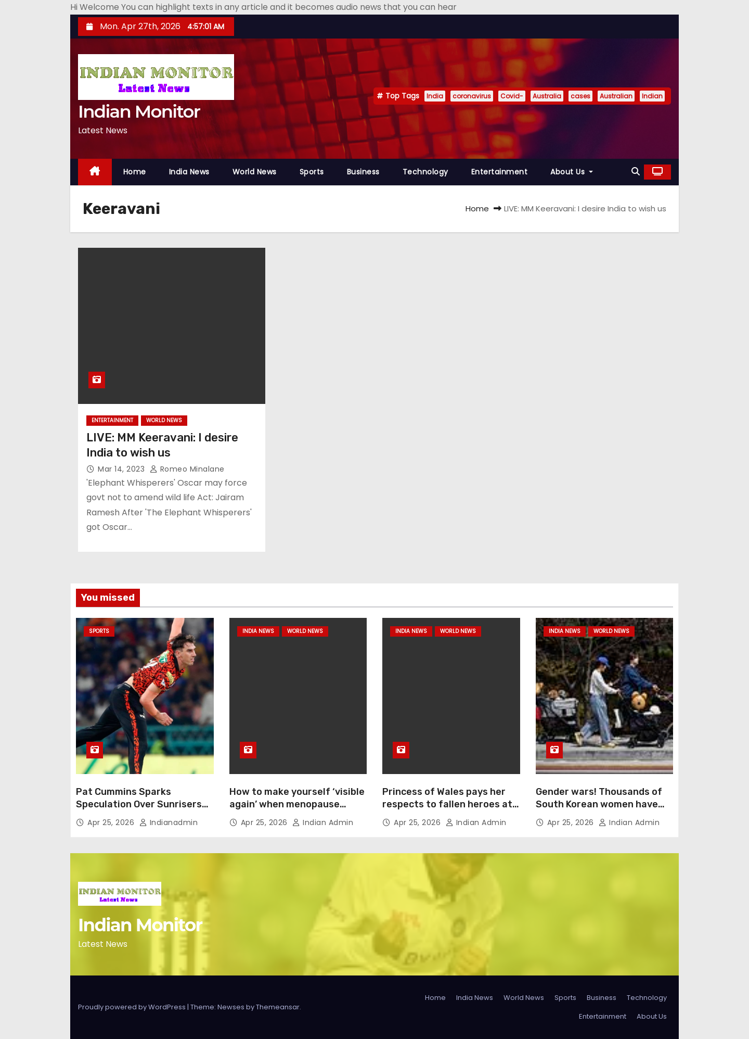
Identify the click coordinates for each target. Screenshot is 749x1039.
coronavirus (472, 96)
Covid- (511, 96)
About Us (571, 172)
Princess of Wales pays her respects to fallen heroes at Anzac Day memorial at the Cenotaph (447, 810)
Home (134, 172)
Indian (652, 96)
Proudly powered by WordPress (132, 1007)
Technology (425, 172)
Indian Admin (322, 822)
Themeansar (278, 1007)
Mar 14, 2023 (122, 469)
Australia (547, 96)
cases (580, 96)
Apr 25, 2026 (112, 822)
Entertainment (499, 172)
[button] (635, 172)
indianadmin (168, 822)
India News (189, 172)
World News (255, 172)
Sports (312, 172)
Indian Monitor (139, 111)
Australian (616, 96)
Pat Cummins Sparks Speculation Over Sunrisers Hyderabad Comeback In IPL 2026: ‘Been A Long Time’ (139, 810)
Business (363, 172)
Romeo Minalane (187, 469)
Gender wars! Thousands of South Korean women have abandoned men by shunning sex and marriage (601, 810)
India (435, 96)
